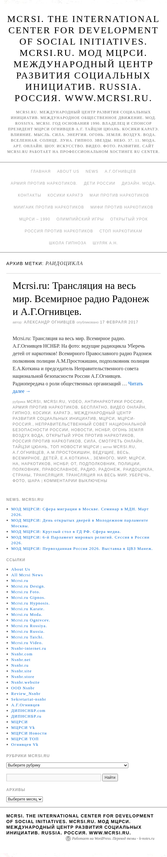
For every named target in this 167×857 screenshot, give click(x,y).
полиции (129, 464)
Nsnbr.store (23, 676)
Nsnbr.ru (20, 665)
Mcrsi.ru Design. (28, 586)
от (73, 464)
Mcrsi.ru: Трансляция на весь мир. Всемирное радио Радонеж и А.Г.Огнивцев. (81, 298)
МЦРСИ (107, 418)
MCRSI (34, 401)
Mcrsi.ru (54, 401)
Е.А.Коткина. (75, 458)
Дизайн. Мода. (139, 183)
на (16, 464)
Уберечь (139, 475)
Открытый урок (129, 219)
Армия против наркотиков (45, 407)
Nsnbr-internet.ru (29, 648)
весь (123, 452)
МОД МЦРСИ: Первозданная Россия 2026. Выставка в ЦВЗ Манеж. (82, 548)
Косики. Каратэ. (52, 413)
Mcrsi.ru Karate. (28, 608)
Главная (41, 171)
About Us (68, 171)
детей (50, 458)
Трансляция (48, 475)
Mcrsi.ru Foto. (26, 591)
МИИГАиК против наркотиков (49, 207)
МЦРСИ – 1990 (34, 219)
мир (121, 458)
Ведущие (103, 452)
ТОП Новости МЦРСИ (74, 447)
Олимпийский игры (80, 219)
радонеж (109, 469)
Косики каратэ (65, 195)
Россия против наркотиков (59, 231)
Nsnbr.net (21, 659)
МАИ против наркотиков (119, 195)
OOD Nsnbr (23, 688)
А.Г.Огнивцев (120, 171)
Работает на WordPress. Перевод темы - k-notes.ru (113, 838)
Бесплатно (94, 407)
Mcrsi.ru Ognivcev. (30, 620)
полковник (26, 469)
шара (34, 481)
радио (88, 469)
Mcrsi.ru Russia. (28, 631)
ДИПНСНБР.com (28, 710)
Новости (81, 430)
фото (19, 481)
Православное (60, 469)
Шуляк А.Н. (105, 243)
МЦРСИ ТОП (25, 738)
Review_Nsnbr (26, 693)
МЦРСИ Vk (23, 727)
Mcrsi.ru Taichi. (27, 637)
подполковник (97, 464)
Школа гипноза (67, 243)
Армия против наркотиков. (44, 183)
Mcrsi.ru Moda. (26, 614)
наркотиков (36, 464)
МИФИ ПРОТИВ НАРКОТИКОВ (121, 207)
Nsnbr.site (21, 671)
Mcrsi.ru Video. (27, 642)
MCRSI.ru (124, 447)
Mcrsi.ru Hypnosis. (30, 603)
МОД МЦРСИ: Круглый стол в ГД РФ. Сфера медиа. (66, 531)
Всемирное (26, 458)
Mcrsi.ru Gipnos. (28, 597)
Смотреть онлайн (120, 441)
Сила (90, 441)
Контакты (29, 195)
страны (22, 475)
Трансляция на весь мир (96, 475)
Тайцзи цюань (30, 447)
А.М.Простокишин (68, 452)
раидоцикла (138, 469)
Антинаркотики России (113, 401)
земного (103, 458)
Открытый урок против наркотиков (90, 435)
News (92, 171)
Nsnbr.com (22, 654)
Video (75, 401)
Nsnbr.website (25, 682)
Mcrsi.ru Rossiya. (29, 625)
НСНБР (102, 430)
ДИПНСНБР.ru (26, 716)
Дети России (99, 183)
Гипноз (21, 413)
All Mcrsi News (27, 574)
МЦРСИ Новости (29, 733)
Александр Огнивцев (49, 322)
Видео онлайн (127, 407)
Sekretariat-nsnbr (29, 699)
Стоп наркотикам (120, 231)
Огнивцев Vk (25, 744)
